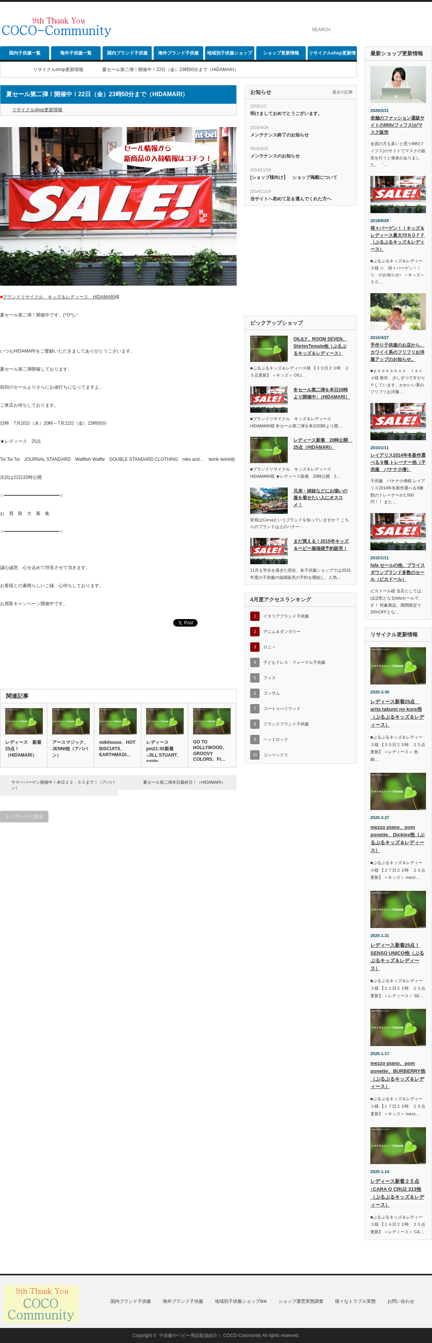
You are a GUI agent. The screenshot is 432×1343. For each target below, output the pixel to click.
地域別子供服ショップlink (229, 55)
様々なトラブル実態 (355, 1301)
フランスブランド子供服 (286, 724)
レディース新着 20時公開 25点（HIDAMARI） (322, 444)
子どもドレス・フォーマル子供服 (294, 662)
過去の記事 (342, 92)
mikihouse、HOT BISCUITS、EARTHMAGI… (117, 748)
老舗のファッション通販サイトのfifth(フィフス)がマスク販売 (397, 125)
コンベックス (275, 755)
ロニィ (269, 647)
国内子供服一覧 (25, 53)
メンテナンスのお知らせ (275, 156)
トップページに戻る (24, 816)
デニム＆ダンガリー (282, 631)
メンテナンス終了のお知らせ (279, 135)
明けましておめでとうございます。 (286, 113)
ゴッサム (271, 693)
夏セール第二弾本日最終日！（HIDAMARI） (184, 782)
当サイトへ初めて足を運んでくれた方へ (290, 198)
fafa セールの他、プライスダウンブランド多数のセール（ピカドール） (397, 572)
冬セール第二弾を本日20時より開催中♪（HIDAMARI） (321, 393)
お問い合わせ (400, 1301)
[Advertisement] (213, 65)
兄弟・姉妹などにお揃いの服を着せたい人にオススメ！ (320, 497)
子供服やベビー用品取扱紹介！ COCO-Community (210, 1335)
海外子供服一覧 (76, 53)
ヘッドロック (275, 739)
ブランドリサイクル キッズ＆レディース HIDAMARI (59, 297)
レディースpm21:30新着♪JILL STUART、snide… (163, 752)
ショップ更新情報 (281, 53)
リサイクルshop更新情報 (332, 55)
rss (428, 13)
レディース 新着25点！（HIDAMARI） (23, 749)
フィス (269, 677)
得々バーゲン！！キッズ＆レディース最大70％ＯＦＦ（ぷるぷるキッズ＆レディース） (397, 239)
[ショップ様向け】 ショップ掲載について (293, 177)
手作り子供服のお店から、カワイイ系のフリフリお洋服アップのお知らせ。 (397, 352)
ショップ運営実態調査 (300, 1301)
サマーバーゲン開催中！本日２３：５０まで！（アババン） (63, 785)
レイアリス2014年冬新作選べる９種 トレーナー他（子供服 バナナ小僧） (398, 462)
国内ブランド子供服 (127, 53)
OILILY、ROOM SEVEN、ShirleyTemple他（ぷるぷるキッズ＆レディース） (320, 346)
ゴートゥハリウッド (282, 708)
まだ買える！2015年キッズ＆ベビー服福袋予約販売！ (321, 545)
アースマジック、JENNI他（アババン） (70, 749)
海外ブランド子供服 (178, 53)
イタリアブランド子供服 (286, 616)
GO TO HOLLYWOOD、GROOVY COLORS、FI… (210, 750)
